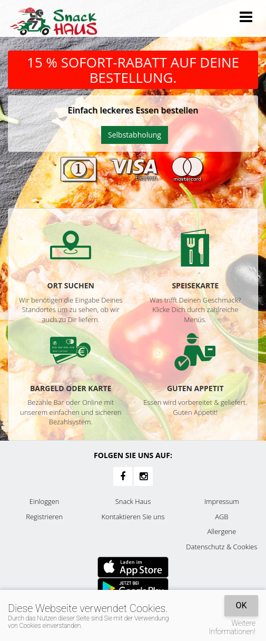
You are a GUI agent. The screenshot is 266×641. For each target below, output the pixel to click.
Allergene (222, 531)
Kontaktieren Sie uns (132, 516)
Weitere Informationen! (232, 627)
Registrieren (44, 516)
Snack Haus (133, 501)
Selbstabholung (134, 135)
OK (241, 605)
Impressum (221, 501)
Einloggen (44, 501)
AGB (221, 516)
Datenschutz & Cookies (221, 546)
